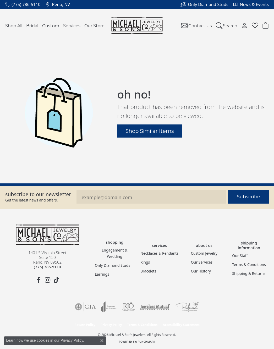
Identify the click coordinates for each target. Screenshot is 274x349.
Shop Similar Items (149, 130)
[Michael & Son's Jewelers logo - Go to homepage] (137, 25)
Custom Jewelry (204, 253)
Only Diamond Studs (112, 265)
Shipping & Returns (248, 273)
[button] (227, 25)
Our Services (201, 262)
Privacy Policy (111, 325)
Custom (50, 25)
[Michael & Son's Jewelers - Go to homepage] (47, 235)
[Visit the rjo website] (128, 306)
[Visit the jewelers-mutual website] (155, 306)
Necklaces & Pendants (159, 253)
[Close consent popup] (101, 340)
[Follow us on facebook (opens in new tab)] (38, 280)
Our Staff (240, 255)
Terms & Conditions (249, 264)
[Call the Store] (47, 266)
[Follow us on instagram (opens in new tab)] (47, 280)
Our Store (94, 25)
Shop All (13, 25)
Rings (145, 262)
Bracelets (148, 271)
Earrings (102, 274)
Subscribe (248, 197)
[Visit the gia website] (85, 306)
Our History (201, 271)
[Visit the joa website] (108, 306)
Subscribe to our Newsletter (38, 194)
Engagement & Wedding (115, 253)
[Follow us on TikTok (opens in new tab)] (56, 280)
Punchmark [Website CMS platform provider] (146, 341)
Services (71, 25)
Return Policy (84, 325)
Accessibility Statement (181, 325)
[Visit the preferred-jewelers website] (187, 306)
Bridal (32, 25)
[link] (22, 4)
